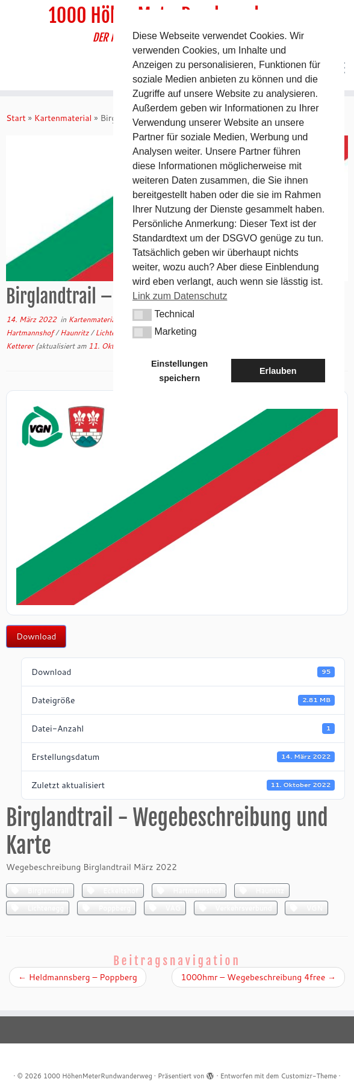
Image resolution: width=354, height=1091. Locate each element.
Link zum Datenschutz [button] (179, 296)
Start (16, 118)
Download (36, 636)
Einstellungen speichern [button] (179, 371)
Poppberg (106, 908)
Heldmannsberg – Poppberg (77, 977)
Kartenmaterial (63, 118)
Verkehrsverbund (235, 908)
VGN (306, 908)
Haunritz (75, 333)
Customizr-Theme (309, 1076)
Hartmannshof (30, 333)
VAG (165, 908)
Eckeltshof (112, 890)
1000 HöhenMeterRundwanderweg (97, 1076)
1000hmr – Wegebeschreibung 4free (258, 977)
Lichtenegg (37, 908)
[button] (142, 315)
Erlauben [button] (278, 371)
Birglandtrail (40, 890)
